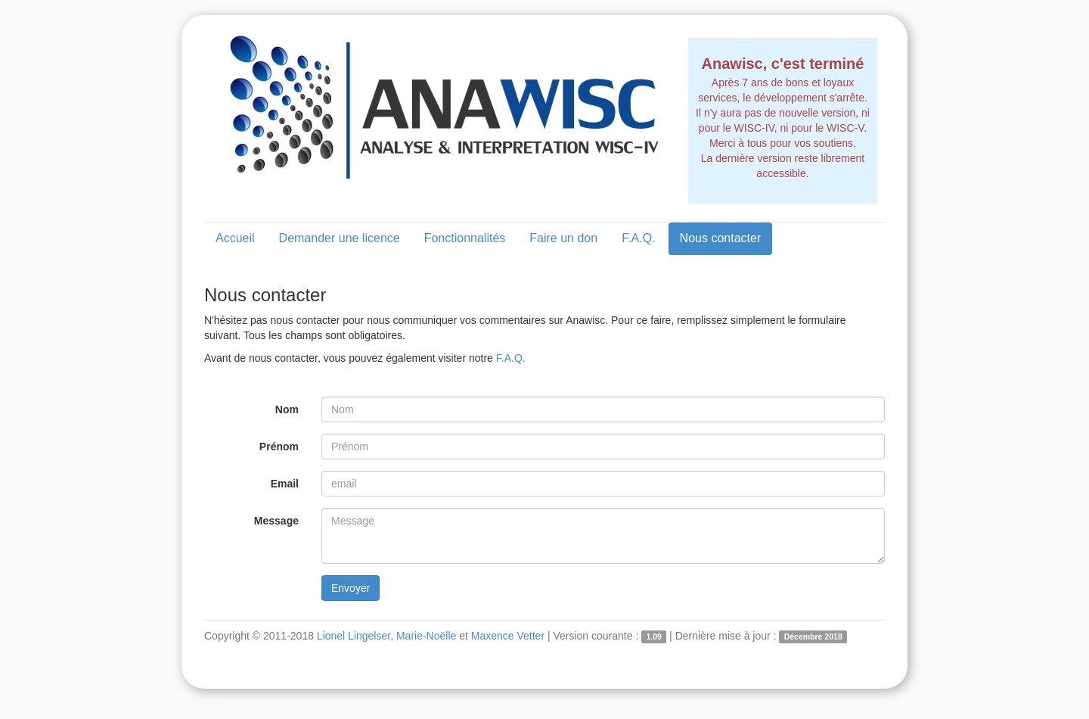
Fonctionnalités (465, 238)
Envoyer (350, 588)
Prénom (279, 446)
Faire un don (563, 238)
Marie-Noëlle (426, 636)
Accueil (235, 238)
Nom (287, 409)
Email (285, 484)
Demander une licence (339, 238)
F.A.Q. (638, 238)
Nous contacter (721, 238)
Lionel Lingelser (353, 636)
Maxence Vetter (507, 636)
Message (276, 521)
